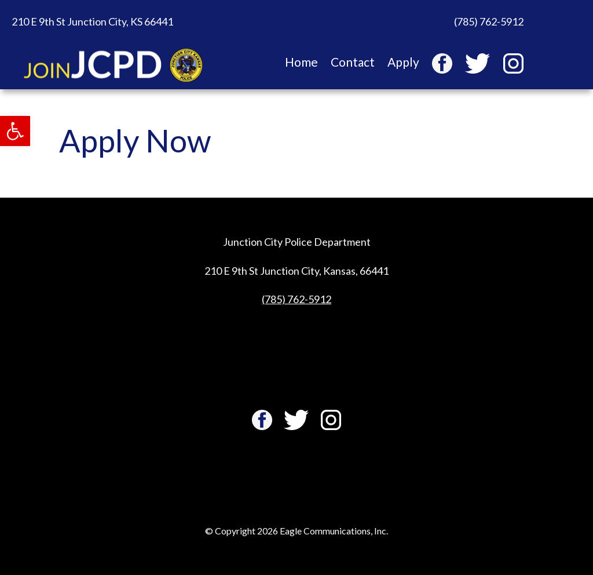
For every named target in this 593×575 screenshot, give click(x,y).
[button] (15, 131)
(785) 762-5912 (296, 299)
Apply (403, 63)
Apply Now (135, 140)
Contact (353, 63)
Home (301, 63)
